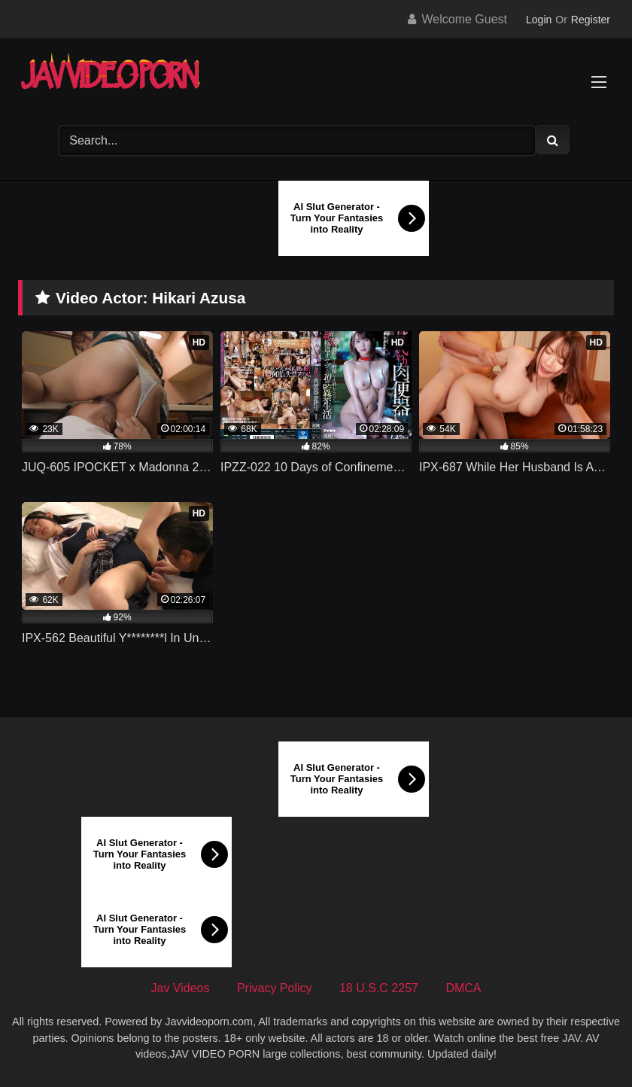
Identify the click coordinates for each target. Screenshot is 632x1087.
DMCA (463, 988)
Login (538, 20)
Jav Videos (180, 988)
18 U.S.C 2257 (378, 988)
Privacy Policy (274, 988)
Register (590, 20)
